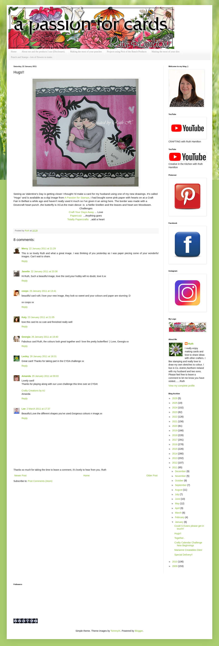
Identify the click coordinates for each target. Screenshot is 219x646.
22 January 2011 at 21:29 (42, 248)
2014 (175, 453)
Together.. (179, 538)
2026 (175, 398)
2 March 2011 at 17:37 (38, 408)
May (177, 503)
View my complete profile (182, 385)
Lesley (25, 356)
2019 (175, 430)
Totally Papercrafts (78, 219)
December (180, 471)
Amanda (26, 376)
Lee (24, 408)
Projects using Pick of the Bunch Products (127, 51)
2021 (175, 421)
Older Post (152, 475)
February (180, 517)
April (177, 508)
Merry (25, 248)
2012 (175, 462)
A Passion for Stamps (77, 197)
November (180, 476)
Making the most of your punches (86, 51)
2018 (175, 435)
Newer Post (20, 475)
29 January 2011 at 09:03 (45, 376)
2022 (175, 416)
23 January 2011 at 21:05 (41, 317)
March (178, 512)
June (178, 499)
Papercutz (76, 215)
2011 (175, 467)
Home (13, 51)
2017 (175, 439)
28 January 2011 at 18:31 (43, 356)
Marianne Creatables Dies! (188, 550)
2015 (175, 449)
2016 (175, 444)
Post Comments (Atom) (40, 481)
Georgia (26, 336)
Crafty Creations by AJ (33, 390)
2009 (175, 566)
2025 (175, 403)
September (181, 485)
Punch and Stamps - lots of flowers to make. (32, 57)
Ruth (27, 230)
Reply (25, 261)
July (177, 494)
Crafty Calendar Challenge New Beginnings (188, 544)
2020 (175, 426)
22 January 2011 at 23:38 (44, 271)
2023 (175, 412)
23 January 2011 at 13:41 (42, 291)
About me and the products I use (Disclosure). (43, 51)
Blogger (139, 630)
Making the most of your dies (165, 51)
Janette (26, 271)
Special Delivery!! (183, 554)
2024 (175, 407)
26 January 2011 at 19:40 (44, 336)
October (179, 480)
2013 (175, 458)
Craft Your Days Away (81, 212)
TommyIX (115, 630)
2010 (175, 561)
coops (25, 291)
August (179, 489)
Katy (24, 317)
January (179, 522)
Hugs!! (177, 533)
